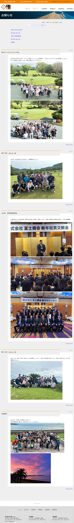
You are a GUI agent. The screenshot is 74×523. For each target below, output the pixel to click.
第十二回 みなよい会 (15, 39)
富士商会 (5, 7)
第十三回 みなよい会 (15, 32)
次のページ (43, 24)
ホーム (28, 9)
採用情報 (70, 9)
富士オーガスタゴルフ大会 (16, 29)
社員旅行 (13, 42)
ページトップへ (69, 144)
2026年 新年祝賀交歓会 (16, 35)
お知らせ (36, 9)
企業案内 (44, 9)
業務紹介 (53, 9)
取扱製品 (61, 9)
